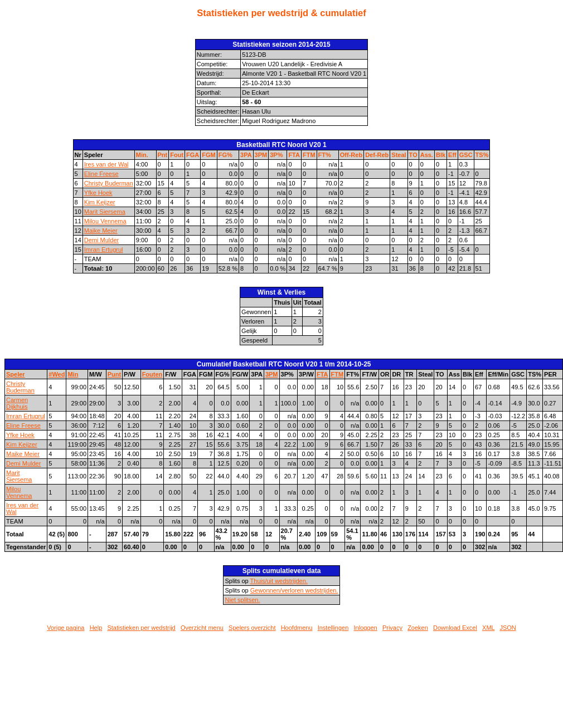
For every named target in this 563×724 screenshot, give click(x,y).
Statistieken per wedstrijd (141, 627)
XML (488, 627)
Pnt (163, 154)
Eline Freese (101, 173)
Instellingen (333, 627)
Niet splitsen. (242, 599)
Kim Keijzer (99, 202)
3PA (246, 154)
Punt (114, 374)
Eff (452, 154)
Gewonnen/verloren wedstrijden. (294, 590)
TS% (482, 154)
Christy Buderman (108, 183)
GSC (466, 154)
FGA (192, 154)
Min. (142, 154)
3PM (261, 154)
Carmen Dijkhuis (17, 403)
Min (72, 374)
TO (413, 154)
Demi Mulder (101, 240)
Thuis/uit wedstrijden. (279, 581)
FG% (225, 154)
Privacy (392, 627)
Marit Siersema (104, 211)
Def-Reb (377, 154)
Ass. (426, 154)
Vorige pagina (65, 627)
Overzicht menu (202, 627)
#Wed (56, 374)
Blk (440, 154)
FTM (309, 154)
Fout (176, 154)
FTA (294, 154)
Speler (15, 374)
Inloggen (365, 627)
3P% (276, 154)
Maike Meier (101, 230)
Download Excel (455, 627)
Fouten (152, 374)
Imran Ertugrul (103, 249)
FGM (208, 154)
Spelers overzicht (252, 627)
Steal (398, 154)
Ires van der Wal (106, 164)
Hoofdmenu (297, 627)
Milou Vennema (105, 221)
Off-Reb (351, 154)
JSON (507, 627)
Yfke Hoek (98, 192)
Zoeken (417, 627)
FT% (324, 154)
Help (96, 627)
